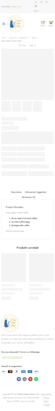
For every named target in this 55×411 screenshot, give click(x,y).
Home (3, 37)
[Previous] (21, 45)
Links (36, 10)
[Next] (33, 45)
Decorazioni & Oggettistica (18, 37)
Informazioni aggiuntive (35, 192)
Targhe (34, 37)
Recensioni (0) (28, 197)
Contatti (47, 404)
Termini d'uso (46, 394)
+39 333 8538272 (12, 358)
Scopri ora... (18, 7)
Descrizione (16, 192)
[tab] (16, 192)
